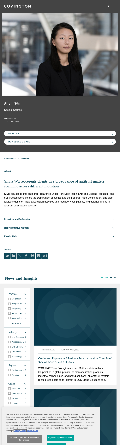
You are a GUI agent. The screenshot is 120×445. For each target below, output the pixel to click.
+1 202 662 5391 (11, 122)
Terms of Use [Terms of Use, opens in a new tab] (32, 443)
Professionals (10, 159)
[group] (17, 299)
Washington (10, 118)
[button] (104, 278)
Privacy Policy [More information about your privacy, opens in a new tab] (20, 443)
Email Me (13, 133)
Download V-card (19, 142)
